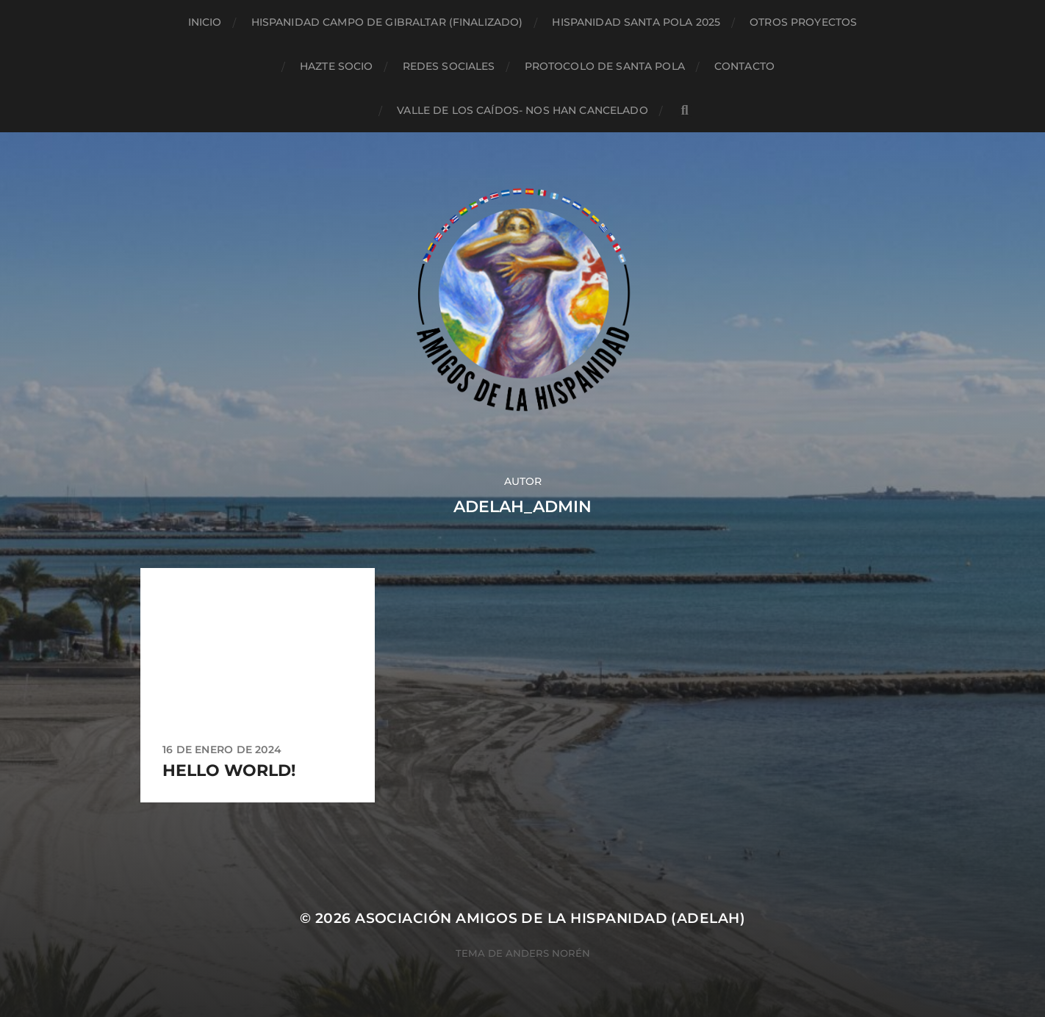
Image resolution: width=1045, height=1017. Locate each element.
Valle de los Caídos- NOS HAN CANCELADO (522, 110)
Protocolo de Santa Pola (605, 66)
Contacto (744, 66)
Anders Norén (548, 953)
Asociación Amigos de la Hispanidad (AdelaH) (550, 918)
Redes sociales (449, 66)
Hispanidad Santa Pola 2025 (636, 22)
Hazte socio (336, 66)
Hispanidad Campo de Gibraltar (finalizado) (387, 22)
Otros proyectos (803, 22)
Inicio (205, 22)
